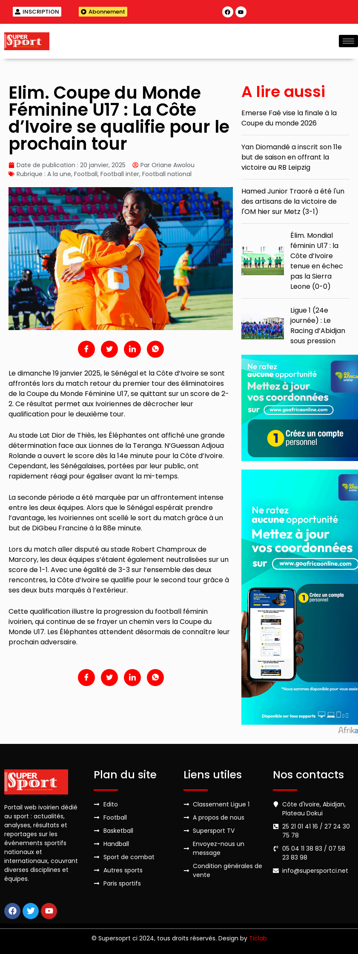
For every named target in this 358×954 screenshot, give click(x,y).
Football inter (119, 174)
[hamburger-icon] (348, 41)
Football (85, 174)
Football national (167, 174)
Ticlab (258, 938)
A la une (59, 174)
